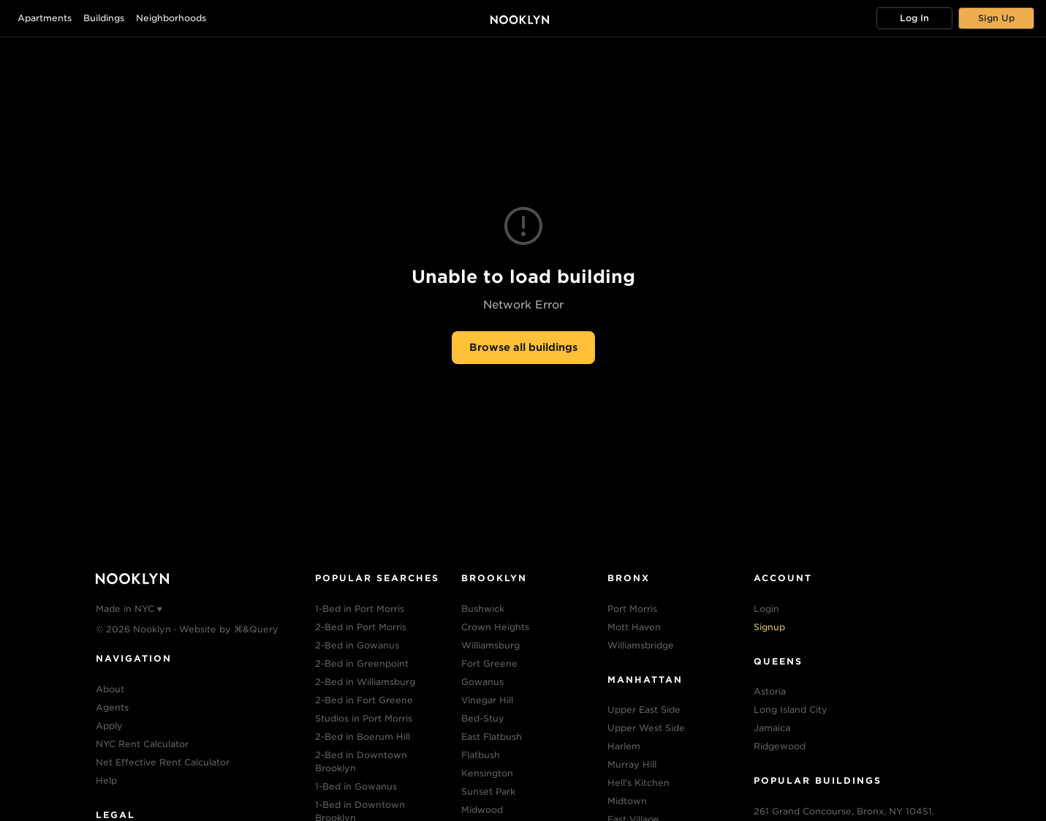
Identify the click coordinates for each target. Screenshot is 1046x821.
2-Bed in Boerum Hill (362, 736)
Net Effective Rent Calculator (163, 762)
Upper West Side (646, 727)
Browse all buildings (523, 347)
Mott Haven (634, 626)
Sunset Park (488, 791)
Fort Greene (489, 663)
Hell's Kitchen (638, 782)
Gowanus (482, 681)
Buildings (103, 17)
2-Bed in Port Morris (360, 626)
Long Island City (790, 709)
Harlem (623, 746)
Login (766, 608)
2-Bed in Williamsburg (365, 681)
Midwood (482, 809)
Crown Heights (495, 626)
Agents (112, 707)
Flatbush (480, 754)
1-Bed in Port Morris (359, 608)
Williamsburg (490, 645)
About (110, 689)
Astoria (770, 691)
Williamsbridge (640, 645)
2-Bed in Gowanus (357, 645)
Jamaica (772, 727)
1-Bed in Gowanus (356, 786)
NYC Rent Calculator (142, 743)
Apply (109, 725)
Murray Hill (631, 764)
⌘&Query (256, 629)
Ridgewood (780, 746)
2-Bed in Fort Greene (364, 700)
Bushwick (482, 608)
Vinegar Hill (487, 700)
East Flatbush (491, 736)
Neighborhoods (171, 17)
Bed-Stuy (482, 718)
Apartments (45, 17)
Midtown (627, 800)
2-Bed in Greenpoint (362, 663)
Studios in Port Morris (363, 718)
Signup (769, 626)
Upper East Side (644, 709)
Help (106, 780)
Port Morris (632, 608)
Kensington (487, 773)
